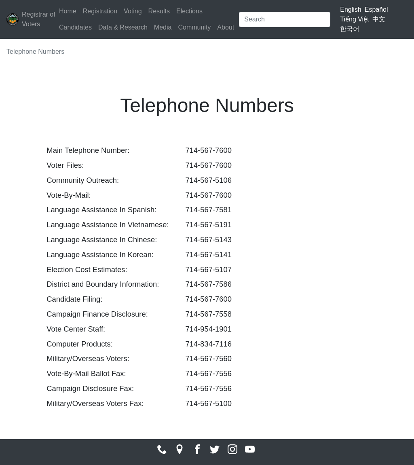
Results (159, 11)
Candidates (75, 27)
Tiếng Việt (354, 19)
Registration (100, 11)
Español (376, 9)
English (350, 9)
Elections (189, 11)
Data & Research (123, 27)
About (225, 27)
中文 (378, 19)
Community (194, 27)
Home (67, 11)
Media (163, 27)
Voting (133, 11)
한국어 (349, 28)
